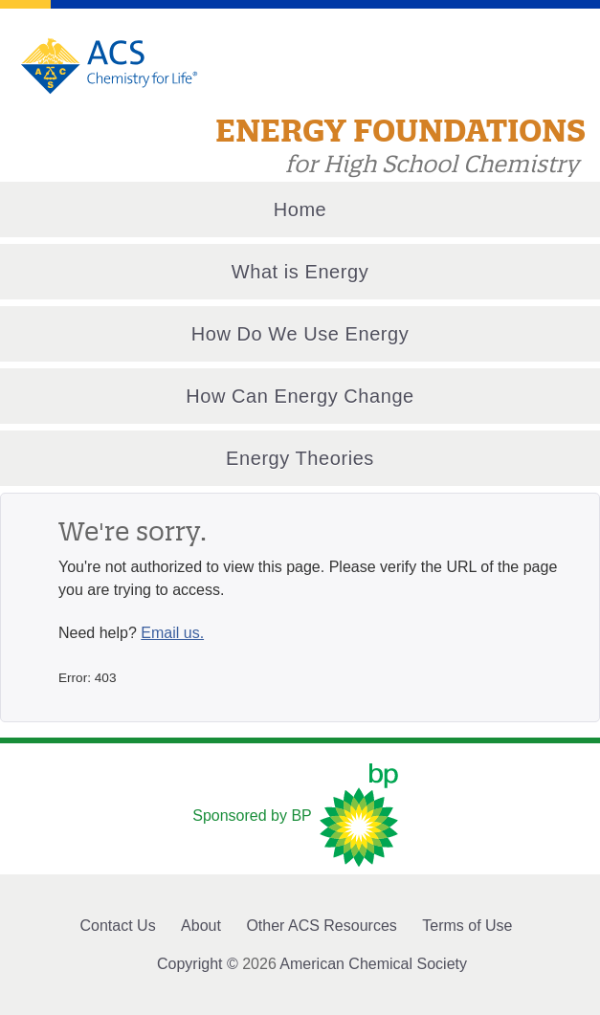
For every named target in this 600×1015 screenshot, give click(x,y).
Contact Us (118, 925)
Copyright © (197, 964)
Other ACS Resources (321, 925)
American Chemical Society (373, 964)
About (201, 925)
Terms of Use (467, 925)
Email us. (172, 633)
